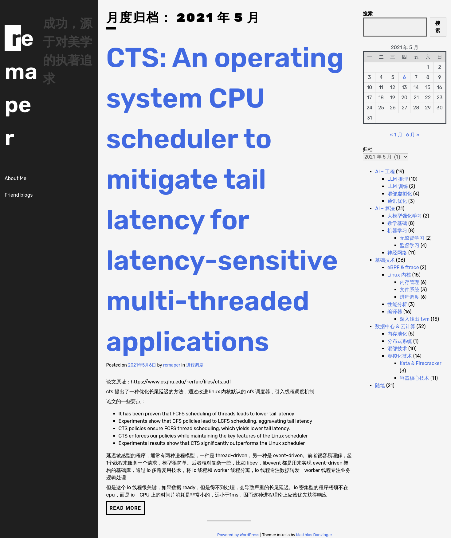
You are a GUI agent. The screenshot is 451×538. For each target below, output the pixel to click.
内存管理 (409, 282)
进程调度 (194, 365)
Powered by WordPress (238, 534)
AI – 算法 (385, 208)
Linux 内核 (399, 275)
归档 (368, 149)
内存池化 (397, 334)
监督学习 (409, 245)
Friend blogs (19, 195)
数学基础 (397, 223)
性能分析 (397, 304)
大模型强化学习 (404, 216)
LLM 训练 (397, 186)
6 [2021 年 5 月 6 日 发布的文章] (404, 77)
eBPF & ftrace (403, 267)
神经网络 (397, 253)
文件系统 (409, 290)
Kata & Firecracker (420, 363)
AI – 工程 (385, 172)
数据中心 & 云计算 (395, 326)
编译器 (394, 312)
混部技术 (397, 348)
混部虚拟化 (399, 194)
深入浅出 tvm (414, 319)
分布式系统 (399, 341)
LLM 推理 (397, 179)
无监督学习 (412, 238)
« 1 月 (396, 135)
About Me (15, 178)
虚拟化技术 (399, 356)
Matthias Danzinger (314, 534)
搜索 (368, 14)
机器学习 (397, 231)
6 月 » (412, 135)
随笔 (380, 385)
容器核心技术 (414, 378)
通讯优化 (397, 201)
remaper (171, 365)
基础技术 (385, 260)
